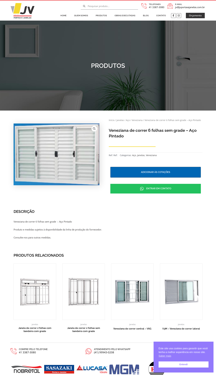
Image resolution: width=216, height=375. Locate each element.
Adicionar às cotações (155, 172)
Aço (128, 120)
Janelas (120, 120)
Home (63, 15)
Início (111, 120)
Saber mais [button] (165, 356)
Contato (161, 15)
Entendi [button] (183, 364)
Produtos (101, 15)
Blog (146, 15)
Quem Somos (81, 15)
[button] (94, 128)
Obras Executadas (125, 15)
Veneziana (137, 120)
